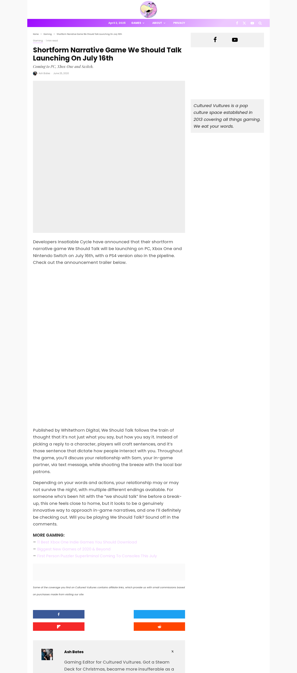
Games (136, 23)
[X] (244, 23)
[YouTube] (252, 23)
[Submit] (167, 547)
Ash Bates (44, 73)
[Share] (51, 547)
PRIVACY (72, 670)
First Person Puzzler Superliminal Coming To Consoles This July (102, 489)
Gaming (38, 40)
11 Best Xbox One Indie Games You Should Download (91, 476)
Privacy (179, 23)
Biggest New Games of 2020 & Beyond (77, 482)
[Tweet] (90, 547)
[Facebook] (237, 23)
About (157, 23)
